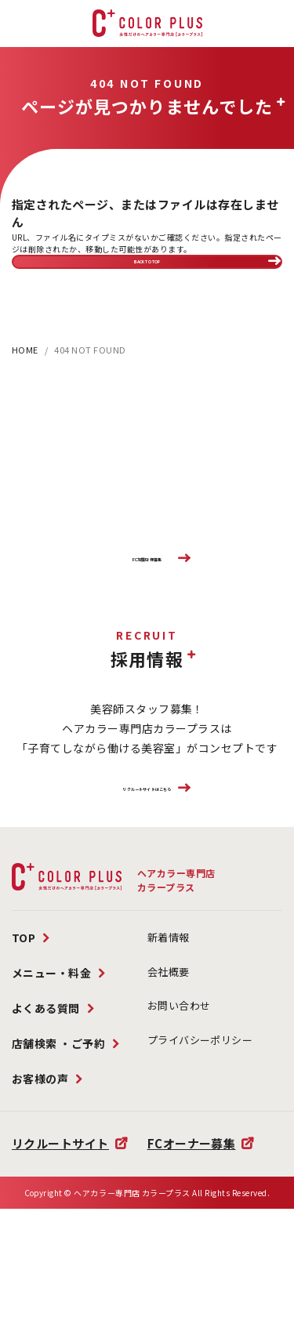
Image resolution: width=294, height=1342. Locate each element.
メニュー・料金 (52, 1056)
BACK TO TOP (147, 275)
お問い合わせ (179, 1088)
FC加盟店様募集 (147, 600)
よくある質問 (46, 1091)
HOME (25, 377)
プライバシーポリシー (200, 1122)
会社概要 (168, 1053)
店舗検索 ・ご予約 (59, 1126)
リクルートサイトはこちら (147, 857)
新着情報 (168, 1020)
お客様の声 (40, 1162)
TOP (24, 1020)
